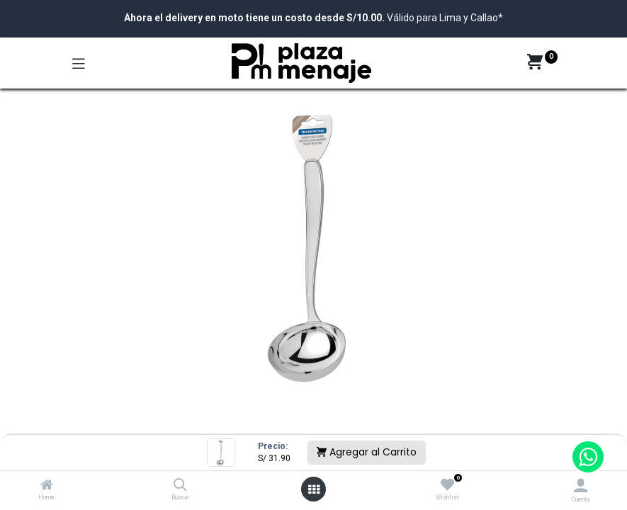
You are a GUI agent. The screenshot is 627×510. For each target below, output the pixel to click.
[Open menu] (314, 489)
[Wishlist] (447, 485)
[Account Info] (580, 485)
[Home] (46, 486)
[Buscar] (180, 486)
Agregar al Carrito (367, 452)
